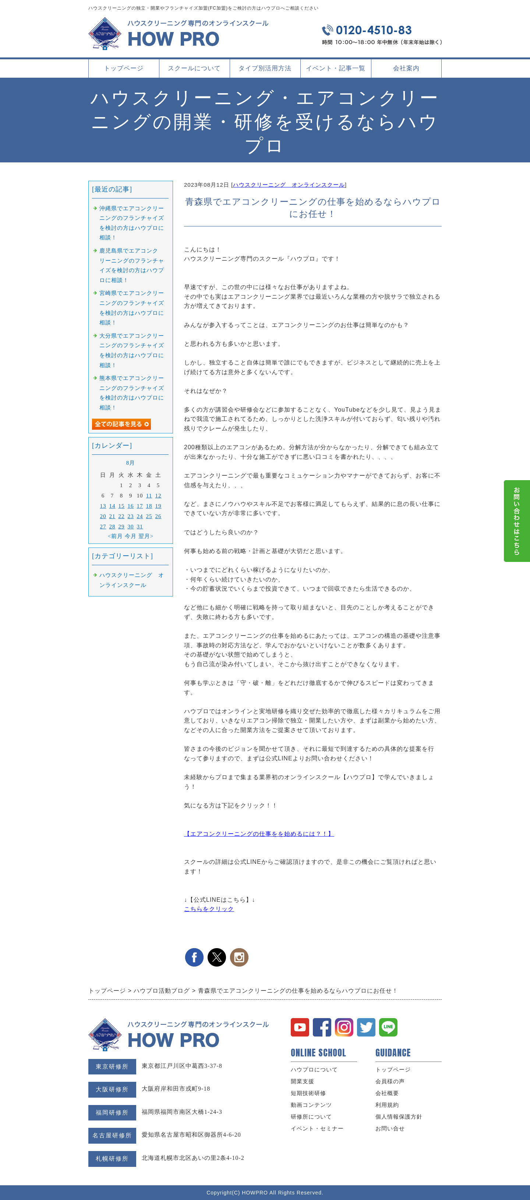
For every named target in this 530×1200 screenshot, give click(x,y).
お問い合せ (390, 1129)
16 (131, 506)
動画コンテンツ (311, 1105)
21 (112, 516)
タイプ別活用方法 (265, 71)
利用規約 (387, 1105)
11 (149, 496)
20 (103, 516)
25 (149, 516)
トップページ (124, 68)
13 (103, 506)
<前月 (115, 536)
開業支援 (302, 1081)
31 (140, 526)
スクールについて (194, 71)
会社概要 (387, 1093)
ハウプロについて (314, 1070)
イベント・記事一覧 (335, 68)
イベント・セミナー (317, 1129)
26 (158, 516)
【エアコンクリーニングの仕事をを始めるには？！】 (259, 834)
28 (112, 526)
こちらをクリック (209, 909)
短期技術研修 (308, 1093)
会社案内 (406, 71)
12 (158, 496)
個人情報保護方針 (399, 1117)
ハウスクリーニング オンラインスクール (289, 185)
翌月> (145, 536)
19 (158, 506)
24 (140, 516)
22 (122, 516)
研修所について (311, 1117)
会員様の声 (390, 1081)
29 (122, 526)
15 (122, 506)
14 (112, 506)
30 (131, 526)
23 (131, 516)
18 (149, 506)
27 (103, 526)
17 (140, 506)
